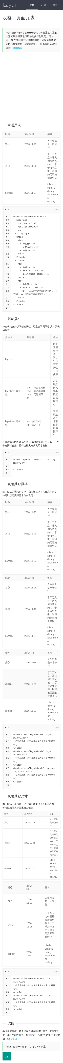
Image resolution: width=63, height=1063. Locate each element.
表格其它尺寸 (18, 796)
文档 (32, 5)
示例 (43, 5)
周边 (56, 5)
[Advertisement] (31, 85)
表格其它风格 (18, 484)
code (56, 210)
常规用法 (14, 125)
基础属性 (14, 319)
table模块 (18, 47)
